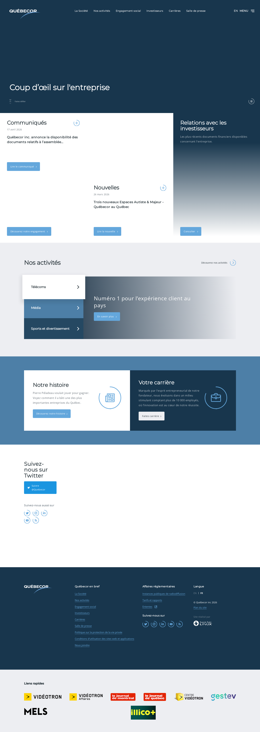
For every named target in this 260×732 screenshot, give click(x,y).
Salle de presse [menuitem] (196, 10)
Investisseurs (82, 613)
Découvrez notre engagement (28, 231)
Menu (247, 11)
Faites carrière (150, 416)
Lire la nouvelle (106, 231)
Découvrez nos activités (218, 263)
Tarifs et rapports (152, 600)
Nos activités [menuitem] (102, 10)
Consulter (190, 231)
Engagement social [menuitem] (128, 10)
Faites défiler (17, 101)
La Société (80, 593)
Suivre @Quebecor (36, 487)
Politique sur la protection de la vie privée (98, 632)
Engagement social (85, 606)
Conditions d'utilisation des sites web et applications (104, 638)
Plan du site (200, 607)
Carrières (80, 619)
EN (236, 10)
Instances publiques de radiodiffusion (163, 593)
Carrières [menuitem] (175, 10)
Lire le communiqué (22, 166)
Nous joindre (82, 645)
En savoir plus (106, 316)
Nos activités (82, 600)
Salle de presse (83, 625)
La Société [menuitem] (81, 10)
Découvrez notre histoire (50, 413)
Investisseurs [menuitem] (154, 10)
